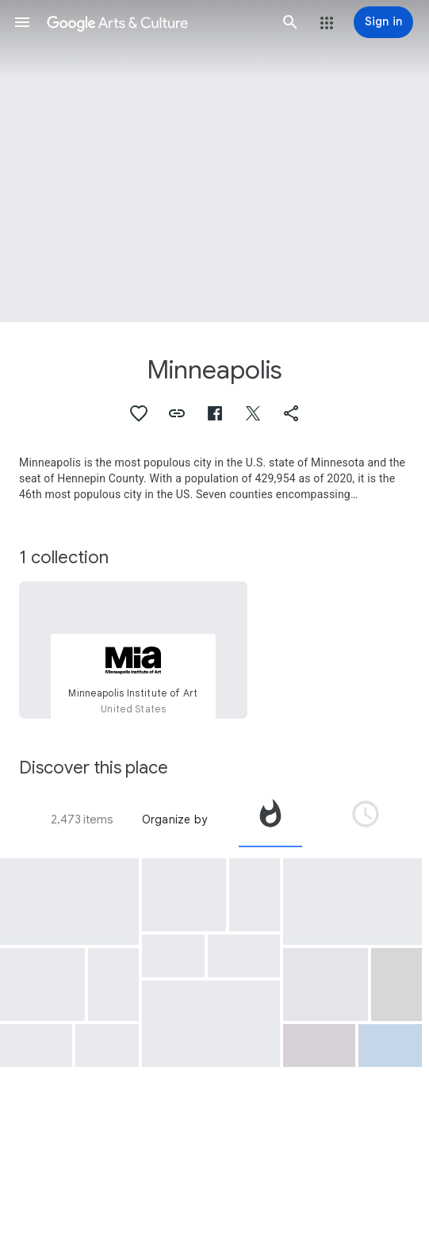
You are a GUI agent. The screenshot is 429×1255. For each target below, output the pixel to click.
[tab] (270, 819)
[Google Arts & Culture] (156, 22)
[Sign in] (383, 22)
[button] (22, 22)
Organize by (174, 819)
